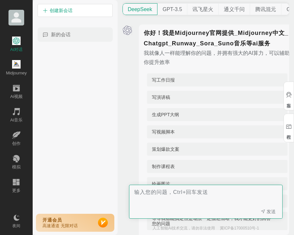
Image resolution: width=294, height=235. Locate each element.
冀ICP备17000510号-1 (239, 228)
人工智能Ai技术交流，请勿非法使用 (184, 228)
